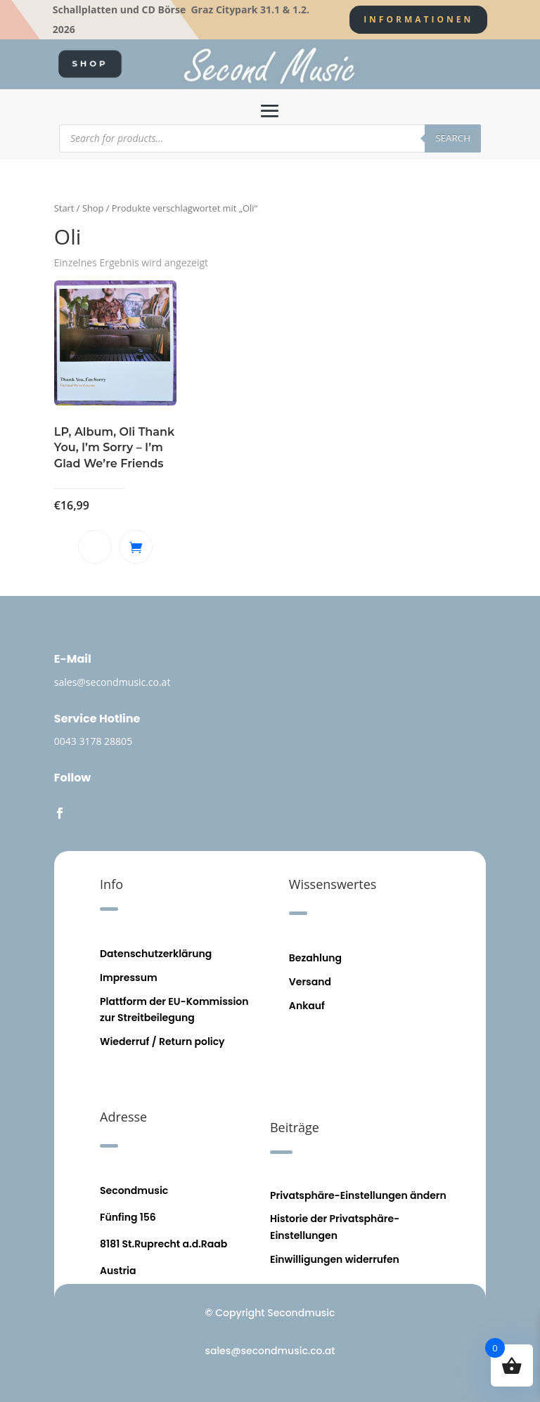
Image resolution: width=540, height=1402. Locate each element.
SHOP (90, 63)
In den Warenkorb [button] (136, 547)
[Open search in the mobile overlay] (270, 138)
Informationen (418, 19)
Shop (93, 208)
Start (64, 208)
